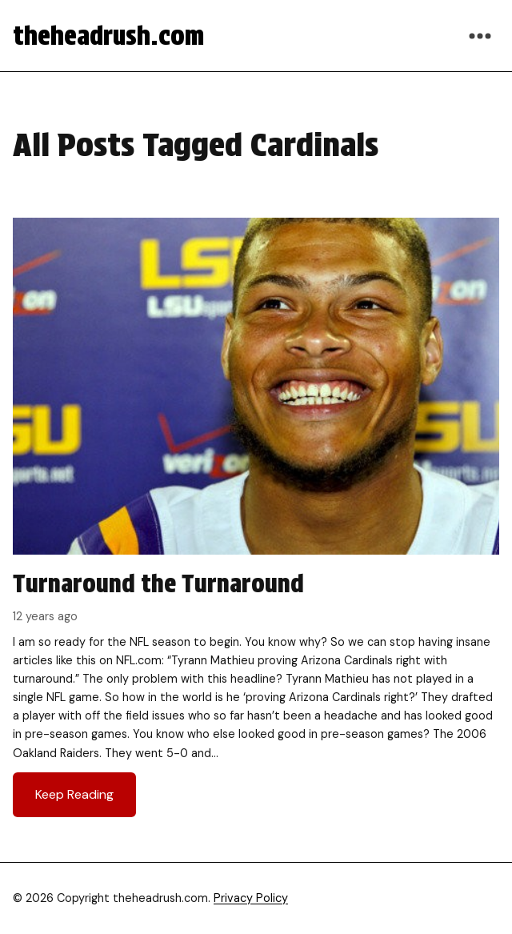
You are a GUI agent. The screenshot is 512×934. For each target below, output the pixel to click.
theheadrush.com (108, 35)
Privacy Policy (251, 898)
